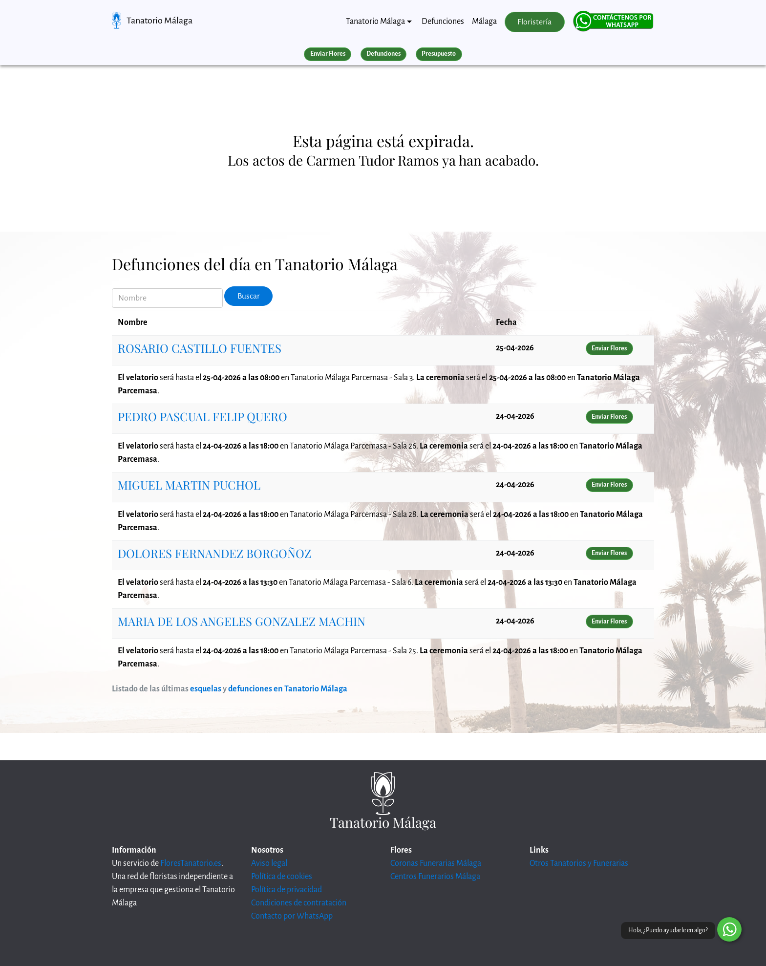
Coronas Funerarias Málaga (435, 863)
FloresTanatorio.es (190, 863)
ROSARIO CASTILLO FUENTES (199, 348)
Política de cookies (281, 876)
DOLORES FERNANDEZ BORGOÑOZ (214, 553)
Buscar (248, 296)
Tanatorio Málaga (159, 20)
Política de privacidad (286, 889)
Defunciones (443, 21)
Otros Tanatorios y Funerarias (579, 863)
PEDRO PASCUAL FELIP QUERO (202, 416)
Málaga (484, 21)
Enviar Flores (327, 53)
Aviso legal (269, 863)
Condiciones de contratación (298, 903)
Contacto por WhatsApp (292, 916)
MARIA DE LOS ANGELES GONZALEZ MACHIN (241, 621)
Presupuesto (439, 53)
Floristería (534, 22)
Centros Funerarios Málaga (435, 876)
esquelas (205, 689)
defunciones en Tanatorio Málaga (287, 689)
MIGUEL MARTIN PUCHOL (189, 485)
